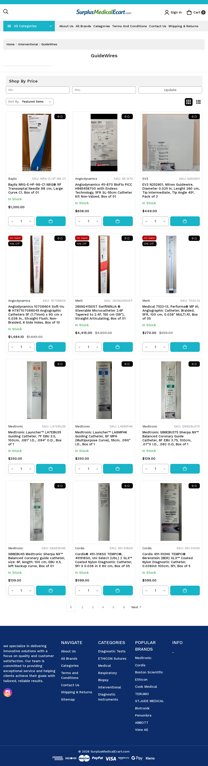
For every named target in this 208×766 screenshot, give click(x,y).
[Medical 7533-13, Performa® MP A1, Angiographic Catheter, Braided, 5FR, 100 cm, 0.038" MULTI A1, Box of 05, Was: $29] (171, 264)
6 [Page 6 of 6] (124, 607)
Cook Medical (146, 687)
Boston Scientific (149, 672)
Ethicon (141, 680)
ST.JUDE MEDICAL (149, 701)
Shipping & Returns (183, 26)
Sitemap (68, 699)
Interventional (109, 687)
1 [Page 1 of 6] (70, 607)
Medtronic (143, 658)
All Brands (83, 26)
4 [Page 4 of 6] (103, 607)
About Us (66, 26)
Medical (104, 666)
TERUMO (142, 694)
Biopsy (103, 680)
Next (136, 607)
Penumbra (143, 715)
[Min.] (38, 89)
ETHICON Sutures (112, 659)
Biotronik (142, 708)
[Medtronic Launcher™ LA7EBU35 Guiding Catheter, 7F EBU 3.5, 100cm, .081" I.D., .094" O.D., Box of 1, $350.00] (37, 390)
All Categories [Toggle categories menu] (25, 26)
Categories (101, 26)
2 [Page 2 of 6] (82, 607)
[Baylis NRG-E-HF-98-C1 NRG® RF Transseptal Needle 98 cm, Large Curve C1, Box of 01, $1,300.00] (37, 142)
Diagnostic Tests (112, 651)
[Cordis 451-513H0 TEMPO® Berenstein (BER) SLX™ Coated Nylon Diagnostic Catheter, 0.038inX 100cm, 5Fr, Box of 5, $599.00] (171, 512)
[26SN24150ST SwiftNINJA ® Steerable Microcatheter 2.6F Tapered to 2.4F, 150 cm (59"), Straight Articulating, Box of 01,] (104, 264)
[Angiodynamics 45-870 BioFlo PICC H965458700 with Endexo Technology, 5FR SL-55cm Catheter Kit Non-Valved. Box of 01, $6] (104, 142)
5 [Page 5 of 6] (113, 607)
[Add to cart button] (51, 221)
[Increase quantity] (30, 221)
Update (170, 90)
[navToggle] (9, 26)
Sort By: (13, 101)
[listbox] (37, 101)
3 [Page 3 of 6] (93, 607)
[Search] (6, 12)
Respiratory (107, 673)
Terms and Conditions (129, 26)
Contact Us (157, 26)
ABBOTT (141, 723)
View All (141, 730)
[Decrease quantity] (12, 221)
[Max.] (104, 89)
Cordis (140, 665)
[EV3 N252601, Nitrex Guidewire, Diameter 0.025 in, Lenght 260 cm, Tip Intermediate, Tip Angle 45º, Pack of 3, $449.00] (171, 142)
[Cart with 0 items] (196, 12)
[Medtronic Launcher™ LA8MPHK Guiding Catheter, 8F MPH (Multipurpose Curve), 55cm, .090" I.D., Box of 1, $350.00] (104, 390)
